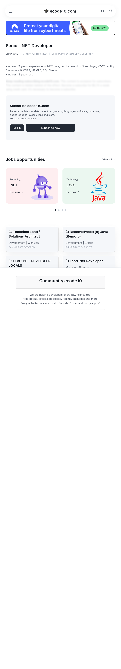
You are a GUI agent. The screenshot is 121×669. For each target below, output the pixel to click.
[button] (55, 210)
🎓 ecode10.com (60, 11)
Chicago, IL (12, 54)
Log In (17, 127)
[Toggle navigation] (10, 11)
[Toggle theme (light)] (110, 10)
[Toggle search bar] (103, 11)
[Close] (99, 303)
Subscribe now (50, 128)
